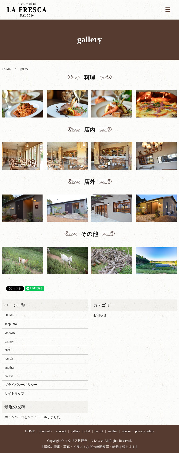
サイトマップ (14, 393)
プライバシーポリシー (21, 384)
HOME (6, 68)
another (9, 367)
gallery (9, 341)
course (9, 376)
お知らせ (100, 315)
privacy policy (144, 431)
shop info (11, 324)
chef (7, 350)
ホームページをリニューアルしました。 (34, 417)
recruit (9, 358)
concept (10, 332)
